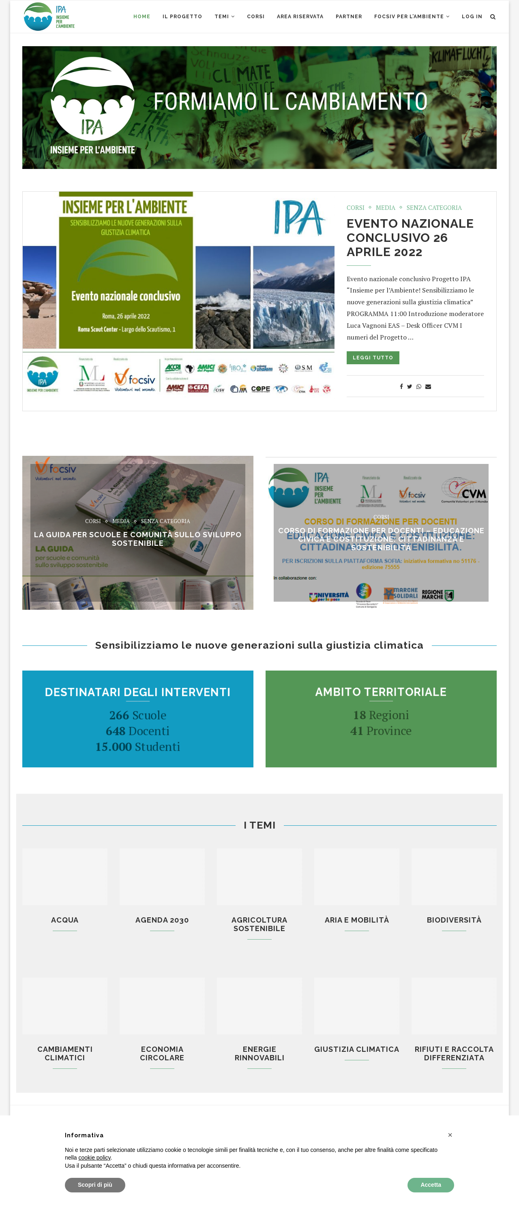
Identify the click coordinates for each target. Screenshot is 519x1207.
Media (385, 207)
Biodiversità (454, 920)
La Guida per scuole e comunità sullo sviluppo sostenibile (138, 538)
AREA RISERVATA (300, 16)
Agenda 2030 (162, 920)
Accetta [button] (430, 1184)
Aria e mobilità (357, 920)
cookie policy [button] (94, 1157)
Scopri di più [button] (95, 1184)
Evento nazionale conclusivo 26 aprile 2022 (410, 237)
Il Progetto (182, 16)
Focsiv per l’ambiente (409, 16)
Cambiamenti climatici (65, 1053)
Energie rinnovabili (260, 1053)
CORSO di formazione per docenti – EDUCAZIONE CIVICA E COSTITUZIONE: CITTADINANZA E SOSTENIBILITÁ (381, 539)
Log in (472, 16)
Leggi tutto (373, 358)
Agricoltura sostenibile (259, 924)
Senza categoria (434, 207)
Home (141, 16)
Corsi (356, 207)
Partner (349, 16)
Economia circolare (162, 1053)
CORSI (256, 16)
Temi (221, 16)
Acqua (65, 920)
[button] (450, 1134)
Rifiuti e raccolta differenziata (454, 1053)
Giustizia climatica (356, 1049)
